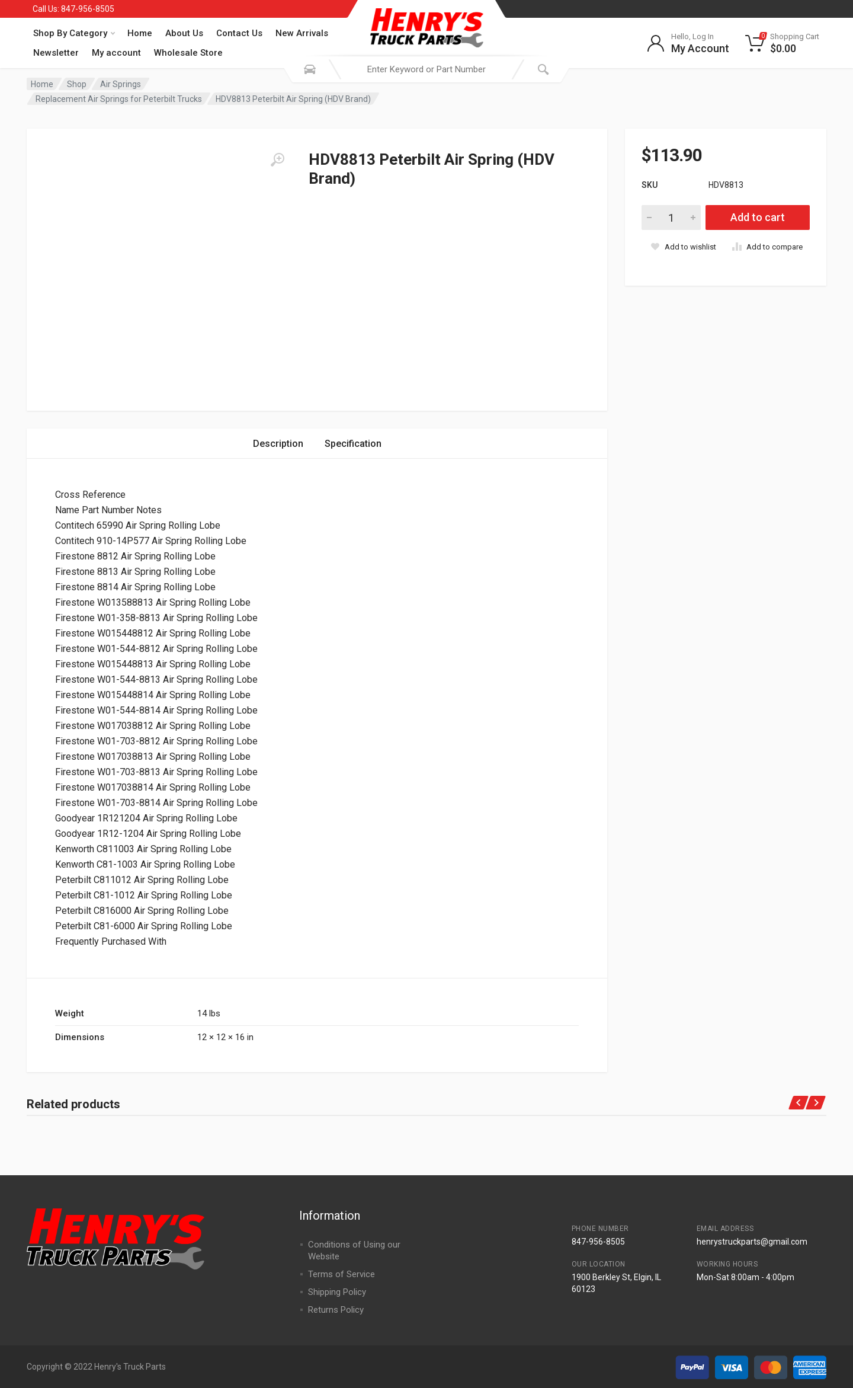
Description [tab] (278, 443)
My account (116, 52)
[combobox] (426, 69)
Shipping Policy (337, 1292)
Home (139, 33)
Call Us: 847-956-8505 (73, 9)
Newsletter (56, 52)
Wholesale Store (188, 52)
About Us (184, 33)
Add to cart (757, 217)
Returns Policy (336, 1309)
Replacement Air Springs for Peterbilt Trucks (119, 99)
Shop (76, 84)
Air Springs (120, 84)
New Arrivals (301, 33)
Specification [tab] (353, 443)
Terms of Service (341, 1274)
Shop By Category (74, 33)
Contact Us (239, 33)
